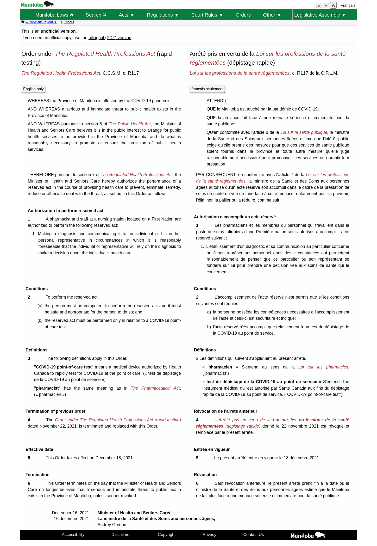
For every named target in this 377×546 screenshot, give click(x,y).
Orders (243, 15)
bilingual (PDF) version (109, 37)
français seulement (207, 89)
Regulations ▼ (163, 15)
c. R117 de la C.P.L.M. (315, 73)
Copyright (167, 534)
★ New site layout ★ (41, 22)
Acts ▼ (127, 15)
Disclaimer (121, 534)
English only (33, 89)
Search (96, 15)
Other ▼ (272, 15)
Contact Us (253, 534)
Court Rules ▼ (207, 15)
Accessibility (73, 534)
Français (348, 5)
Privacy (209, 534)
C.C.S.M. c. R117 (121, 73)
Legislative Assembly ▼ (320, 15)
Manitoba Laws (54, 15)
